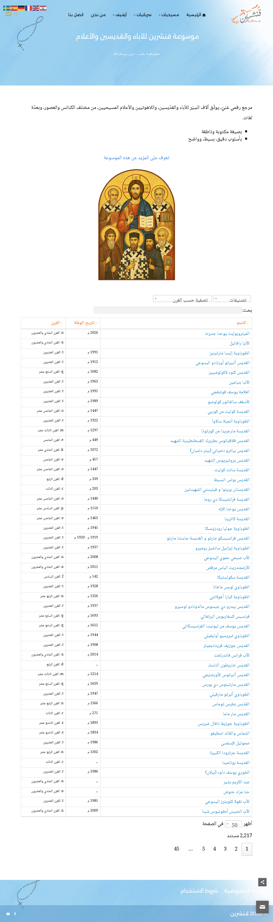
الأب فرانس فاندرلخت (232, 656)
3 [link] (225, 849)
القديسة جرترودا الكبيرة (230, 753)
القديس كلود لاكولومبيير (229, 373)
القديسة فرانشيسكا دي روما (227, 500)
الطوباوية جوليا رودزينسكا (227, 529)
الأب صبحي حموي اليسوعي (227, 558)
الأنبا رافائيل (240, 343)
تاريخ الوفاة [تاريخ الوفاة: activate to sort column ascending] (84, 323)
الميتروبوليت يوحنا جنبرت (227, 334)
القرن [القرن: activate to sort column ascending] (55, 323)
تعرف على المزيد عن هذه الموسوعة (136, 158)
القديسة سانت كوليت (232, 470)
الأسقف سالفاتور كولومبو (229, 402)
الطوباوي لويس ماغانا (231, 587)
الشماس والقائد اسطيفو (230, 734)
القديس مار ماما (236, 714)
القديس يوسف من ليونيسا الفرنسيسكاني (216, 626)
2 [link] (236, 849)
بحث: (173, 310)
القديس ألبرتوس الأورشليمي (226, 675)
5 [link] (203, 849)
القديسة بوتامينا (236, 763)
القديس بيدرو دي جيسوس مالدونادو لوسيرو (212, 607)
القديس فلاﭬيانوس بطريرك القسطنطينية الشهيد (210, 441)
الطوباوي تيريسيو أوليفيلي (227, 636)
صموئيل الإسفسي (235, 743)
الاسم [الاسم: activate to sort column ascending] (241, 323)
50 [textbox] (234, 825)
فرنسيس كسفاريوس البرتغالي (225, 617)
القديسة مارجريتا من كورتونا (225, 431)
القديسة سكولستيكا (233, 578)
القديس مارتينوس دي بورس (226, 685)
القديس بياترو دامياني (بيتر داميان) (220, 451)
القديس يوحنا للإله (234, 509)
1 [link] (247, 849)
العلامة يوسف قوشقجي (230, 392)
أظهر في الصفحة (227, 824)
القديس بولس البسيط (232, 480)
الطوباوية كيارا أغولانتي (230, 597)
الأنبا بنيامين (239, 383)
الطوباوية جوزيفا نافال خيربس (224, 724)
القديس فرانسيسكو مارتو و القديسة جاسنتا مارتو (208, 539)
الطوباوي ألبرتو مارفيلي (230, 695)
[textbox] (239, 300)
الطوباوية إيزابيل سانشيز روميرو (222, 548)
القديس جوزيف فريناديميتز (227, 646)
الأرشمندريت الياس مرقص (228, 568)
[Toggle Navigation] (8, 14)
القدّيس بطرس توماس (231, 704)
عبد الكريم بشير (237, 782)
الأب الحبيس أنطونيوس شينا (226, 812)
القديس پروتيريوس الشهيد (227, 461)
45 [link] (176, 849)
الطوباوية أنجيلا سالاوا (231, 421)
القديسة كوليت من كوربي (229, 412)
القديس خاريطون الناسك (229, 665)
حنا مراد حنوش (237, 792)
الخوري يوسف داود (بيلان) (227, 773)
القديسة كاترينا (237, 519)
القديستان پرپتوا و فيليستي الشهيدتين (217, 490)
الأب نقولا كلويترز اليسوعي (227, 802)
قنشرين (239, 913)
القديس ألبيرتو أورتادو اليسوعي (223, 363)
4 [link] (214, 849)
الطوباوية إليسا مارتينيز (230, 353)
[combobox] (232, 298)
